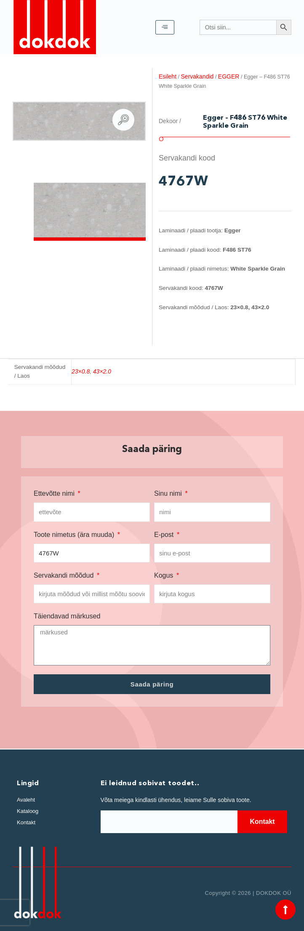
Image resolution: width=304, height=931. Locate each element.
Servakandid (197, 76)
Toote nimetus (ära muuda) (75, 534)
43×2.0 (102, 371)
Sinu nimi (169, 493)
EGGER (229, 76)
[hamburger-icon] (164, 27)
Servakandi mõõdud (65, 575)
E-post (165, 534)
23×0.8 (81, 371)
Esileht (167, 76)
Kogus (164, 575)
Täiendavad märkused (67, 616)
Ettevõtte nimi (55, 493)
